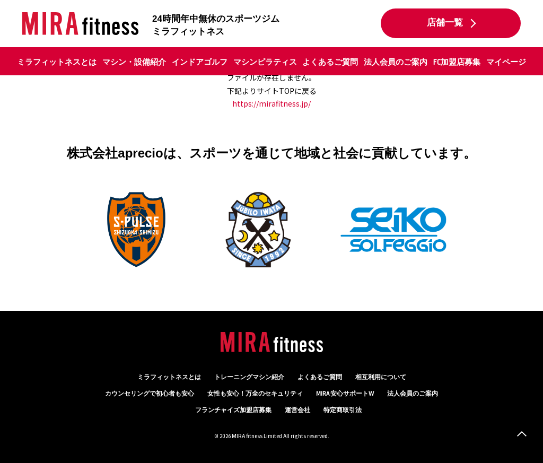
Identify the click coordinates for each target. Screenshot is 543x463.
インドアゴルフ (199, 62)
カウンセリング (149, 393)
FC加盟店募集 (456, 62)
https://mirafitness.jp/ (271, 103)
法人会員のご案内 (395, 62)
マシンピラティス (265, 62)
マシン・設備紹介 (134, 62)
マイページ (506, 62)
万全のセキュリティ (255, 393)
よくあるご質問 (330, 62)
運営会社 (297, 410)
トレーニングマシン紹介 (249, 377)
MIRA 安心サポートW (345, 393)
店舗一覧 (445, 23)
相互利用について (380, 377)
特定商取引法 (342, 410)
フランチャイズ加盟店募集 (233, 410)
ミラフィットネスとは (57, 62)
